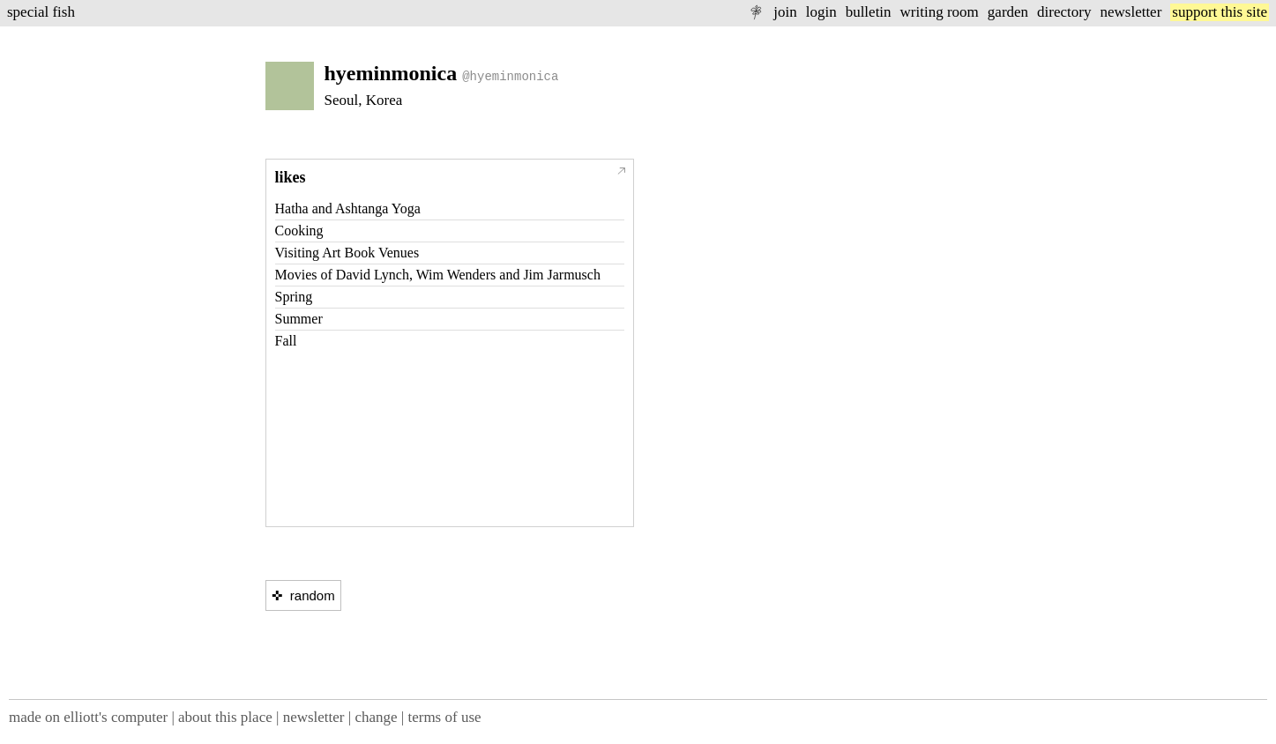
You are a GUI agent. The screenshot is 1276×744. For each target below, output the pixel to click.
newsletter (1130, 12)
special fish (41, 12)
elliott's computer (115, 717)
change (375, 717)
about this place (225, 717)
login (821, 12)
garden (1008, 12)
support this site (1219, 12)
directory (1064, 12)
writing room (939, 12)
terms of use (444, 717)
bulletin (869, 12)
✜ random (303, 595)
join (784, 12)
